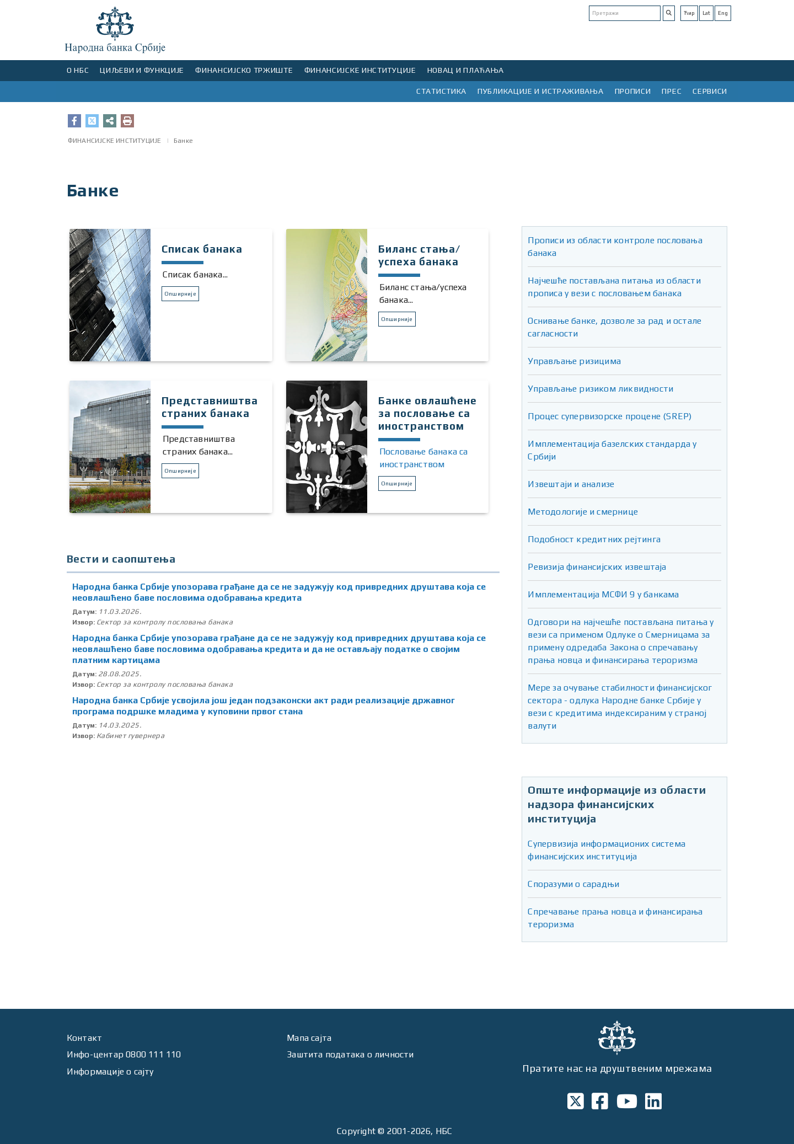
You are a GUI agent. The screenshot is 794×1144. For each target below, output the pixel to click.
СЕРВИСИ (710, 91)
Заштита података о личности (350, 1054)
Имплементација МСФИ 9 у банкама (603, 594)
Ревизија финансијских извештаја (597, 567)
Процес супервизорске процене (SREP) (609, 416)
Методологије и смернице (583, 511)
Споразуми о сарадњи (573, 884)
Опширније (180, 294)
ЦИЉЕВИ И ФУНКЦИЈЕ (142, 70)
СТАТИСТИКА (441, 91)
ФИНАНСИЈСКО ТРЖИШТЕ (244, 70)
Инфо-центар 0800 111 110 (124, 1054)
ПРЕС (672, 91)
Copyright (356, 1131)
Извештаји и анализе (571, 484)
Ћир (689, 13)
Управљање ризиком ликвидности (600, 388)
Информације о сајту (110, 1071)
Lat (706, 13)
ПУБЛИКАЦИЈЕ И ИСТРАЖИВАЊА (541, 91)
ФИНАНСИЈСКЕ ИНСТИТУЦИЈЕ (360, 70)
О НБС (78, 70)
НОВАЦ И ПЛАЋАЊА (466, 70)
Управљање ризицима (574, 361)
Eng (723, 13)
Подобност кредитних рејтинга (594, 539)
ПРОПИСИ (633, 91)
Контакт (84, 1038)
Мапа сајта (309, 1038)
